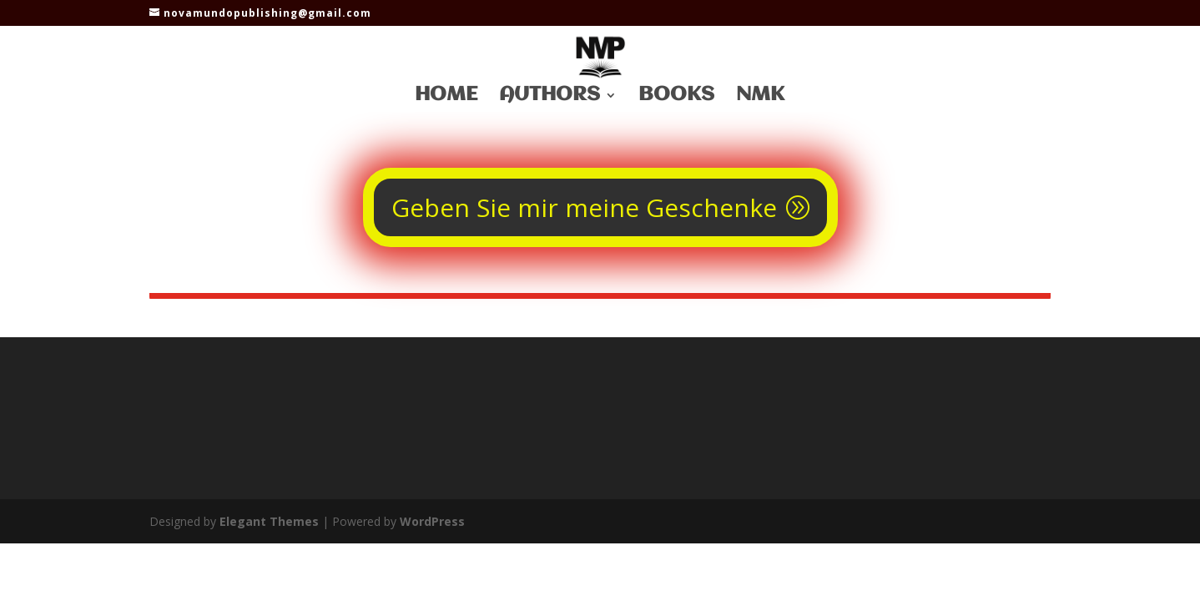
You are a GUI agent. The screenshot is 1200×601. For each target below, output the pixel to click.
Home (446, 97)
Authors (549, 97)
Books (676, 97)
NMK (760, 97)
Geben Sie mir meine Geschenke (584, 207)
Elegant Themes (269, 521)
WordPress (432, 521)
